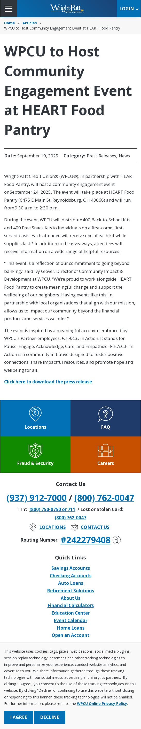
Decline (49, 717)
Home (9, 22)
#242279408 (91, 540)
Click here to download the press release (48, 382)
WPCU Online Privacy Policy (102, 703)
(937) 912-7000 (37, 498)
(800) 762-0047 (104, 498)
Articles (29, 22)
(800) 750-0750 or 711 (52, 509)
